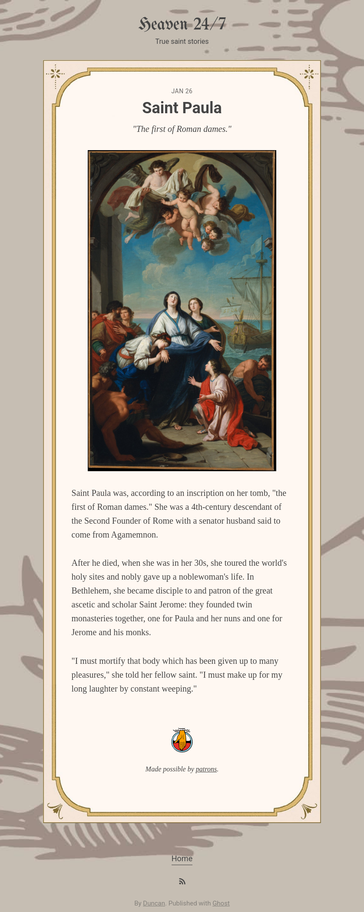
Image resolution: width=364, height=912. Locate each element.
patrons (206, 769)
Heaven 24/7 (182, 25)
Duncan (154, 903)
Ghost (221, 903)
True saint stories (181, 41)
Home (182, 858)
